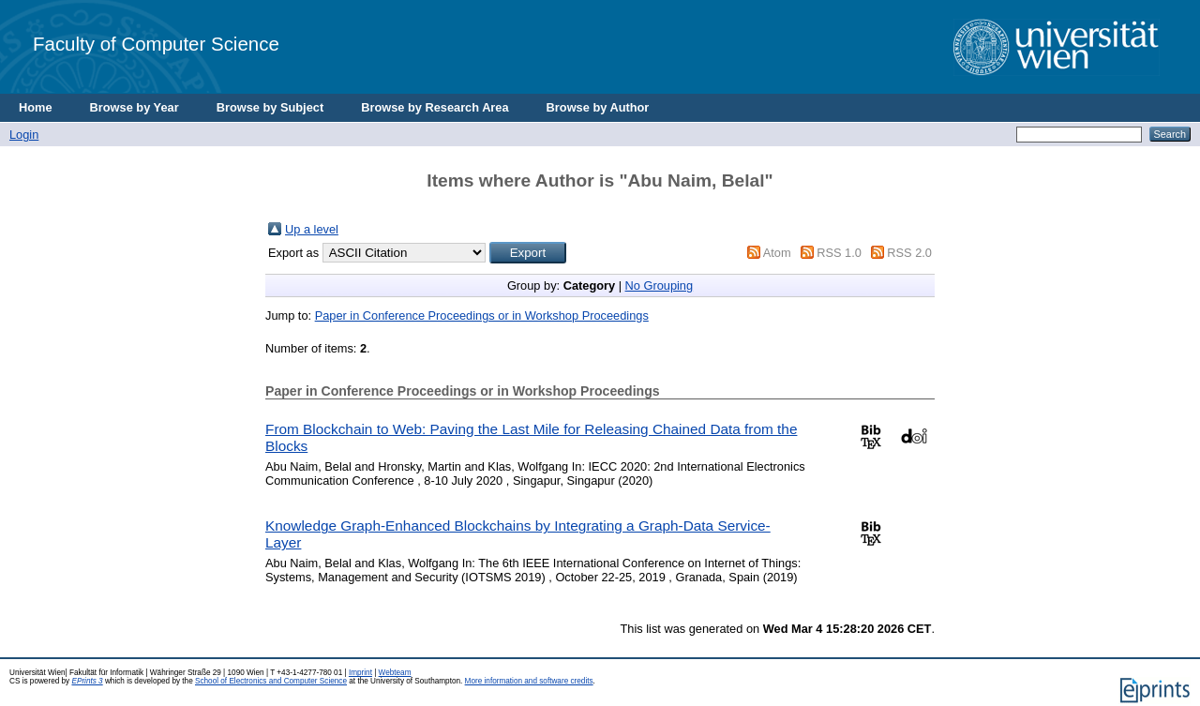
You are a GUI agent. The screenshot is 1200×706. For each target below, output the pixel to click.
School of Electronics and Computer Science (271, 681)
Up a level (311, 229)
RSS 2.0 (909, 253)
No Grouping (659, 285)
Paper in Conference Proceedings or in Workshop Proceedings (482, 315)
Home (35, 107)
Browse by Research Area (434, 107)
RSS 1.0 (839, 253)
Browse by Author (598, 107)
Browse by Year (134, 107)
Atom (777, 253)
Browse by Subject (270, 107)
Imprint (360, 672)
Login (23, 135)
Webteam (395, 672)
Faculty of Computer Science (156, 43)
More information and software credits (529, 681)
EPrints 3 (86, 681)
